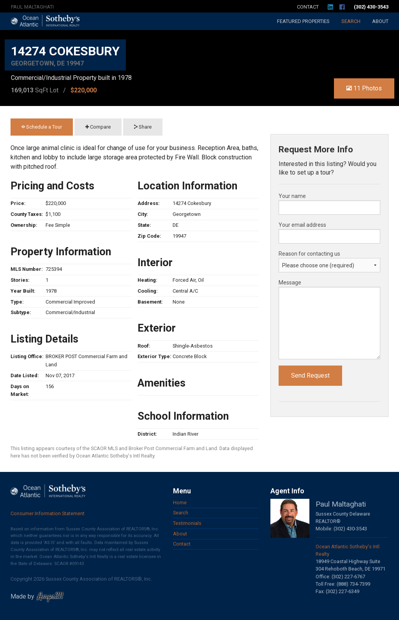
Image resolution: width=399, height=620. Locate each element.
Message (290, 282)
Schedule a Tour (41, 127)
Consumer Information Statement (48, 513)
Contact (308, 7)
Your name (292, 196)
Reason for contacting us (309, 254)
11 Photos (364, 88)
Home (180, 502)
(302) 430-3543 (371, 7)
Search (350, 21)
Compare (98, 127)
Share (143, 127)
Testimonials (187, 523)
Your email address (302, 225)
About (380, 21)
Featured (303, 21)
